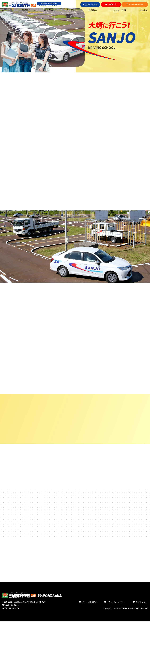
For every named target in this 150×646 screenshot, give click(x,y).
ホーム (5, 10)
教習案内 (48, 10)
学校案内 (26, 10)
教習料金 (93, 10)
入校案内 (71, 10)
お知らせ (144, 10)
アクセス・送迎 (118, 10)
